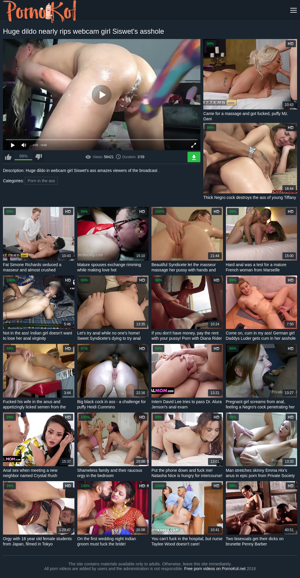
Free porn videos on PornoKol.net (215, 568)
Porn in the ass (41, 180)
